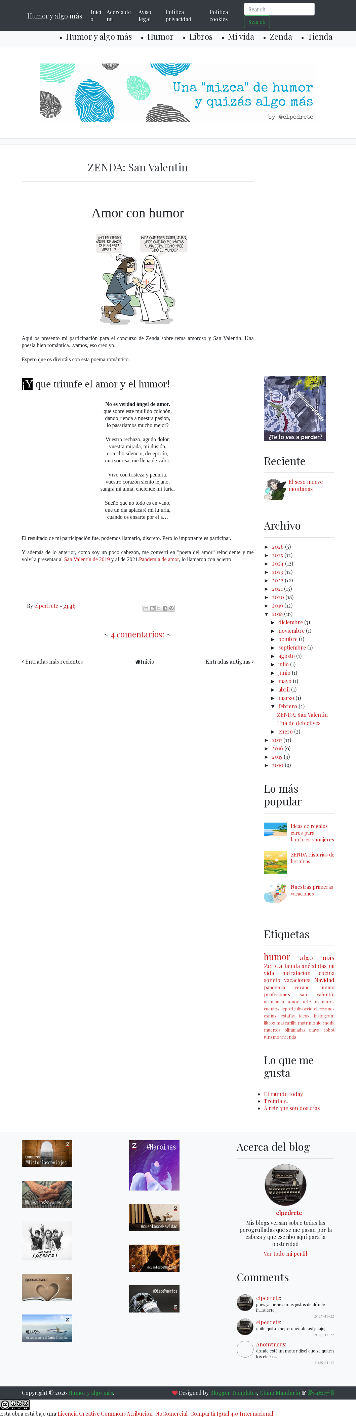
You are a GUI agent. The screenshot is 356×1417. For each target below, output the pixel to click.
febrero (288, 706)
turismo (271, 1037)
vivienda (288, 1037)
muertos (272, 1030)
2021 (278, 588)
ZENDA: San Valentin (138, 167)
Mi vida (241, 36)
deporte (288, 1008)
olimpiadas (295, 1030)
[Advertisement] (299, 261)
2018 (278, 613)
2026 (278, 546)
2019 (278, 605)
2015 (278, 756)
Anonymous (270, 1344)
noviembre (292, 630)
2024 (278, 563)
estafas (288, 1015)
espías (270, 1015)
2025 (278, 554)
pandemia (274, 987)
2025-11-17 (324, 1362)
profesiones (277, 994)
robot (328, 1030)
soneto (272, 980)
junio (285, 672)
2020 (278, 596)
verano (302, 987)
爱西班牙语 (321, 1392)
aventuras (324, 1001)
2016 (278, 748)
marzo (286, 697)
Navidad (324, 980)
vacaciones (297, 980)
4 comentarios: (138, 634)
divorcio (305, 1008)
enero (286, 731)
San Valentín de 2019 (87, 559)
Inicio (95, 15)
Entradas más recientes (54, 661)
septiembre (292, 647)
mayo (285, 680)
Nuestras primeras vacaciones (312, 890)
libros (269, 1023)
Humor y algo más (54, 15)
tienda (292, 965)
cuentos (271, 1008)
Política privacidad (178, 15)
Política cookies (218, 15)
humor (277, 956)
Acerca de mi (119, 15)
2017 (277, 739)
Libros (200, 36)
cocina (326, 972)
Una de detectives (298, 722)
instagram (324, 1015)
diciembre (291, 622)
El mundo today (283, 1093)
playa (314, 1030)
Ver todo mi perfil (285, 1253)
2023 (278, 571)
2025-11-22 (324, 1316)
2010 (278, 764)
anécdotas (314, 965)
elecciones (324, 1008)
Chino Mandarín (280, 1392)
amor (293, 1001)
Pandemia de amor (159, 559)
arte (307, 1001)
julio (284, 664)
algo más (317, 957)
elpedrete (289, 1212)
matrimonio (310, 1023)
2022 (278, 580)
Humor (160, 36)
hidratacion (296, 972)
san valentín (317, 994)
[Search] (279, 9)
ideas (304, 1015)
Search (257, 21)
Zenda (281, 36)
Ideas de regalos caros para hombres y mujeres (312, 833)
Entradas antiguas (228, 661)
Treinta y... (277, 1101)
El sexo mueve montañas (305, 485)
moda (328, 1023)
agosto (287, 655)
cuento (326, 987)
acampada (274, 1001)
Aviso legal (145, 15)
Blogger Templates (233, 1392)
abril (284, 689)
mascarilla (286, 1023)
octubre (288, 638)
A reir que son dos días (292, 1108)
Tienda (320, 36)
